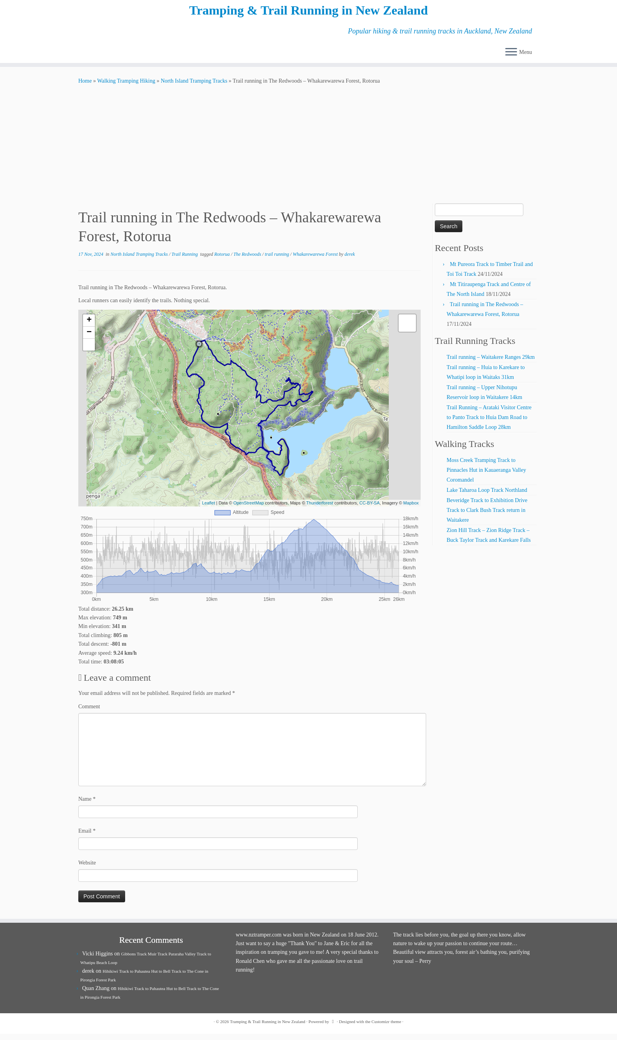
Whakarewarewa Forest (316, 260)
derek (350, 260)
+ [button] (89, 327)
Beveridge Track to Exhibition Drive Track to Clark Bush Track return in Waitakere (487, 516)
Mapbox (411, 509)
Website (87, 869)
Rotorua (222, 260)
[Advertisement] (308, 151)
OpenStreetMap (248, 509)
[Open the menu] (511, 59)
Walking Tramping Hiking (126, 87)
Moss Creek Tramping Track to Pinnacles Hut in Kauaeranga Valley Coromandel (486, 476)
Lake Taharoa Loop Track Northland (487, 496)
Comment (89, 713)
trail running (277, 260)
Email (87, 837)
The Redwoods (247, 260)
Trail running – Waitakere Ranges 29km (491, 363)
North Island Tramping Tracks (194, 87)
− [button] (89, 339)
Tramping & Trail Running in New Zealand (308, 13)
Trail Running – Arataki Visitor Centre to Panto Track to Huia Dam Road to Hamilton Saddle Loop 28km (489, 423)
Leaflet (208, 509)
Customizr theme (386, 1027)
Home (85, 87)
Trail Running (185, 260)
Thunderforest (319, 509)
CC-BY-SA (369, 509)
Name (87, 805)
